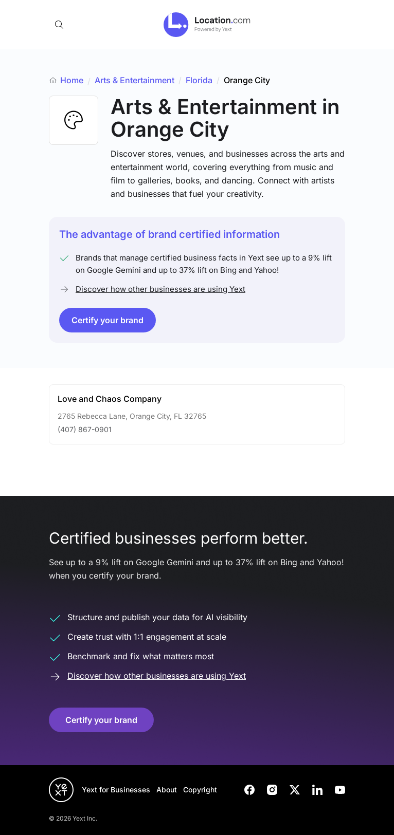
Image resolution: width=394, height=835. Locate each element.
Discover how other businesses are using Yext (160, 289)
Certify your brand (107, 320)
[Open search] (59, 24)
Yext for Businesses (116, 789)
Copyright (200, 789)
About (166, 789)
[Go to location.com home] (207, 24)
